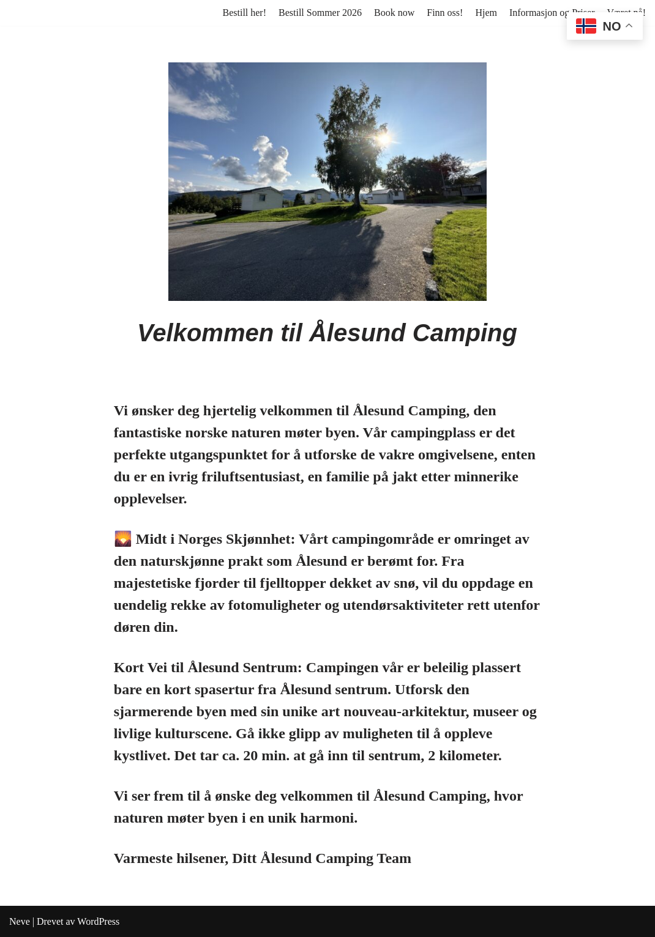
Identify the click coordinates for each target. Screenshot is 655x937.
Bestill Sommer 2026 (320, 12)
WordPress (98, 921)
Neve (19, 921)
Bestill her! (244, 12)
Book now (394, 12)
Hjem (486, 12)
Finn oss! (445, 12)
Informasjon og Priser (552, 12)
